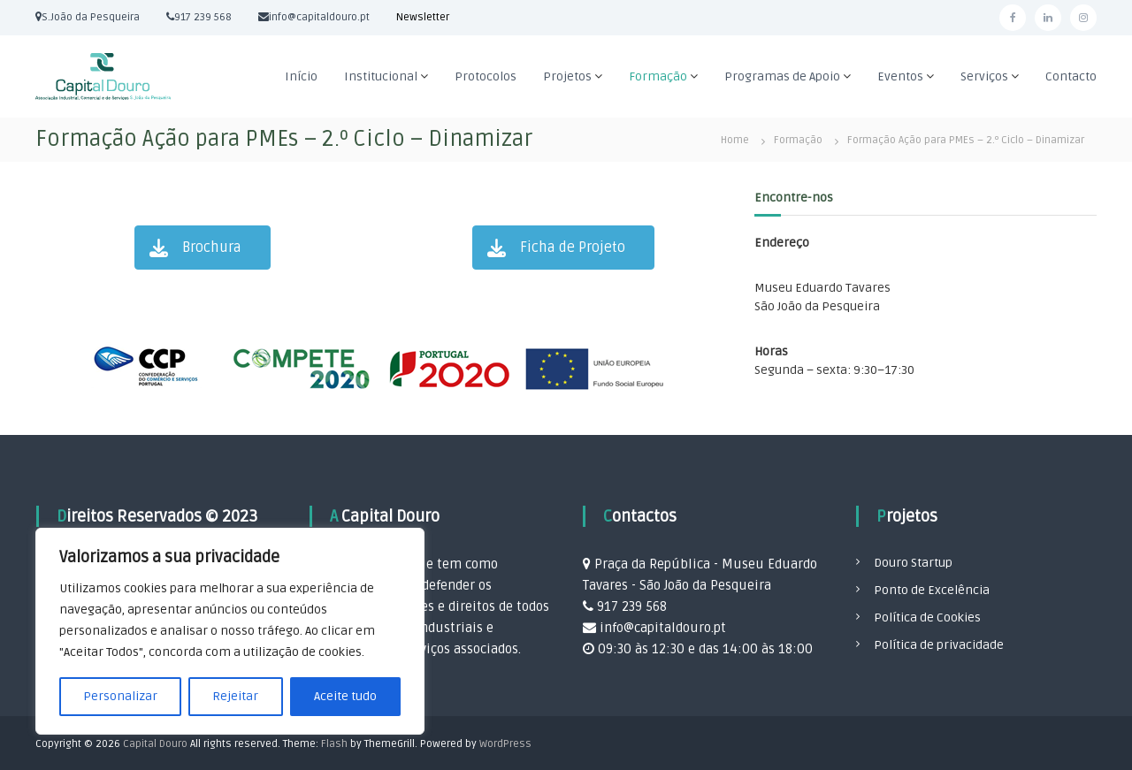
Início (301, 76)
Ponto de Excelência (932, 590)
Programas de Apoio (782, 76)
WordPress (505, 744)
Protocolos (485, 76)
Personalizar (120, 696)
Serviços (984, 76)
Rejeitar (235, 696)
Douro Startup (913, 562)
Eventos (900, 76)
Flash (334, 744)
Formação (658, 76)
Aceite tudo (345, 696)
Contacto (1071, 76)
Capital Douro (155, 744)
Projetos (567, 76)
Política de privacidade (939, 644)
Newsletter (422, 17)
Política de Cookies (927, 617)
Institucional (380, 76)
